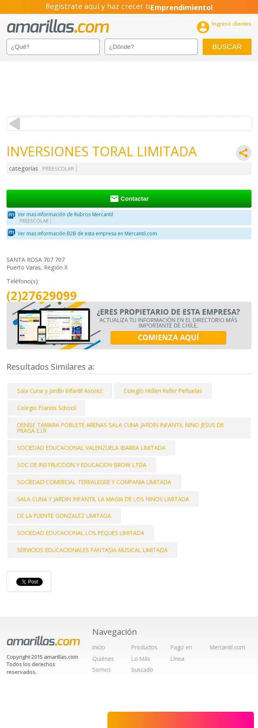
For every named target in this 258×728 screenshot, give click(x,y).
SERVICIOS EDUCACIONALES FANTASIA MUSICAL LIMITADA (92, 550)
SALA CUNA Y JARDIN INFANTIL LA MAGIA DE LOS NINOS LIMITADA (103, 499)
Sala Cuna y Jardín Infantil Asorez (60, 391)
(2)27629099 (42, 296)
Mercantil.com (227, 647)
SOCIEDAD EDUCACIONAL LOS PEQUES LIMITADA (80, 533)
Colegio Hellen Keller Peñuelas (163, 391)
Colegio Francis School (46, 408)
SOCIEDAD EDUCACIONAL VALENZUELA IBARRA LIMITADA (91, 448)
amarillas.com (58, 26)
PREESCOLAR (58, 168)
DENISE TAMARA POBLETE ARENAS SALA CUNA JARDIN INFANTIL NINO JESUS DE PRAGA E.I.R (120, 427)
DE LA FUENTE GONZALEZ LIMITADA (64, 516)
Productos (144, 647)
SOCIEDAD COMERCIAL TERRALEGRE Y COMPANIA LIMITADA (94, 482)
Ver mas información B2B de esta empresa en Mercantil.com (87, 233)
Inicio (98, 647)
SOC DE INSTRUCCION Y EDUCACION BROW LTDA (81, 465)
